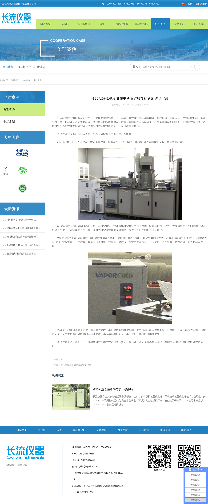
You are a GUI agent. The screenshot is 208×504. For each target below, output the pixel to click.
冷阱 (102, 23)
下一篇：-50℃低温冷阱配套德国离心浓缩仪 (72, 365)
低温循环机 (83, 23)
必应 (25, 465)
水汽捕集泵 (122, 23)
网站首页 (45, 23)
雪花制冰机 (141, 23)
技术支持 (123, 430)
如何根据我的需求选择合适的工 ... (23, 236)
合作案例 (160, 23)
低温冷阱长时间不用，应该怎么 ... (23, 245)
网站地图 (186, 430)
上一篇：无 (57, 359)
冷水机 (64, 23)
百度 (20, 465)
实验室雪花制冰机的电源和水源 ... (23, 228)
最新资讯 (179, 23)
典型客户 (9, 109)
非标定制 (9, 121)
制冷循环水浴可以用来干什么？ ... (23, 219)
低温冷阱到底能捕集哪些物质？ (22, 253)
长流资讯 (165, 430)
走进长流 (198, 23)
